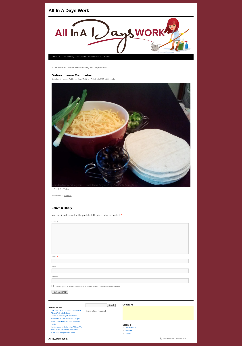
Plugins (128, 333)
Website (55, 276)
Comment (56, 221)
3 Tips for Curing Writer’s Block (63, 332)
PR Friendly (69, 56)
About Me (56, 56)
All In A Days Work (68, 10)
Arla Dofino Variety (61, 189)
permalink (67, 196)
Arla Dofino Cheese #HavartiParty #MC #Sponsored (79, 67)
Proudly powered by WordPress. (174, 339)
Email (54, 267)
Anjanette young (61, 79)
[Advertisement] (179, 313)
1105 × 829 (104, 79)
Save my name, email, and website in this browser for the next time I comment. (88, 286)
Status (107, 56)
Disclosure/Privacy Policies (89, 56)
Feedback (128, 330)
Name (55, 257)
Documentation (130, 328)
